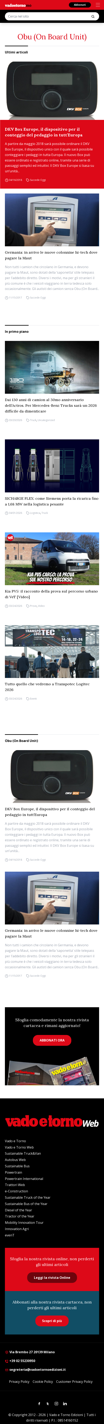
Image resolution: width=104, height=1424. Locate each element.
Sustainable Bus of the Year (26, 1204)
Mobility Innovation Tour (24, 1222)
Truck (33, 420)
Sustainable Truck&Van (23, 1153)
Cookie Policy (43, 1381)
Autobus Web (15, 1160)
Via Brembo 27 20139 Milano (30, 1352)
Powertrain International (24, 1178)
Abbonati (80, 5)
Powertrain (13, 1172)
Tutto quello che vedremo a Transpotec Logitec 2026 (47, 687)
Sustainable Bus (17, 1166)
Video (41, 606)
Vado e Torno (15, 1141)
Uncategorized (46, 420)
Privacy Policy (19, 1381)
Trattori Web (15, 1185)
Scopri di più (52, 1321)
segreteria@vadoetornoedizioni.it (35, 1369)
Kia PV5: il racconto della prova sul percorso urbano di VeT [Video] (51, 594)
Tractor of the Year (19, 1216)
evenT (10, 1235)
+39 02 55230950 (20, 1361)
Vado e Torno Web (19, 1147)
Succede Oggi (38, 180)
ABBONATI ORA (52, 1040)
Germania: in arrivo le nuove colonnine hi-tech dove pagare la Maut (51, 255)
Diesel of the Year (18, 1210)
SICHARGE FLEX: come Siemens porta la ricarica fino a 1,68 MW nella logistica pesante (51, 501)
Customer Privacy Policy (74, 1381)
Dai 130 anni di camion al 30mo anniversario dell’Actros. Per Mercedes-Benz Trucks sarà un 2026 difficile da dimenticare (51, 405)
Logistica (35, 513)
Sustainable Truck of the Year (27, 1197)
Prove (33, 606)
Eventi (33, 698)
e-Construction (16, 1191)
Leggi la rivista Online (52, 1277)
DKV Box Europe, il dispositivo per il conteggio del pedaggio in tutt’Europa (44, 132)
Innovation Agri (17, 1229)
